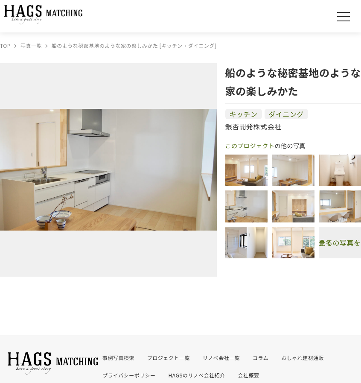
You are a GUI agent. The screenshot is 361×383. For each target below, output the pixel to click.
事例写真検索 (118, 357)
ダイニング (286, 114)
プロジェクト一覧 (168, 357)
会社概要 (248, 375)
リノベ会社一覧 (221, 357)
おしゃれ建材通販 (302, 357)
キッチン (244, 114)
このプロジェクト (250, 145)
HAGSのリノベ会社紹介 (197, 375)
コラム (260, 357)
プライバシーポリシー (129, 375)
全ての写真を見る (340, 242)
